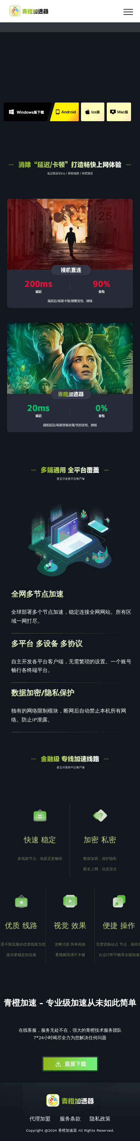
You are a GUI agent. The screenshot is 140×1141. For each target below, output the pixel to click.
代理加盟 (39, 1119)
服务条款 (70, 1119)
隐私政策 (100, 1119)
